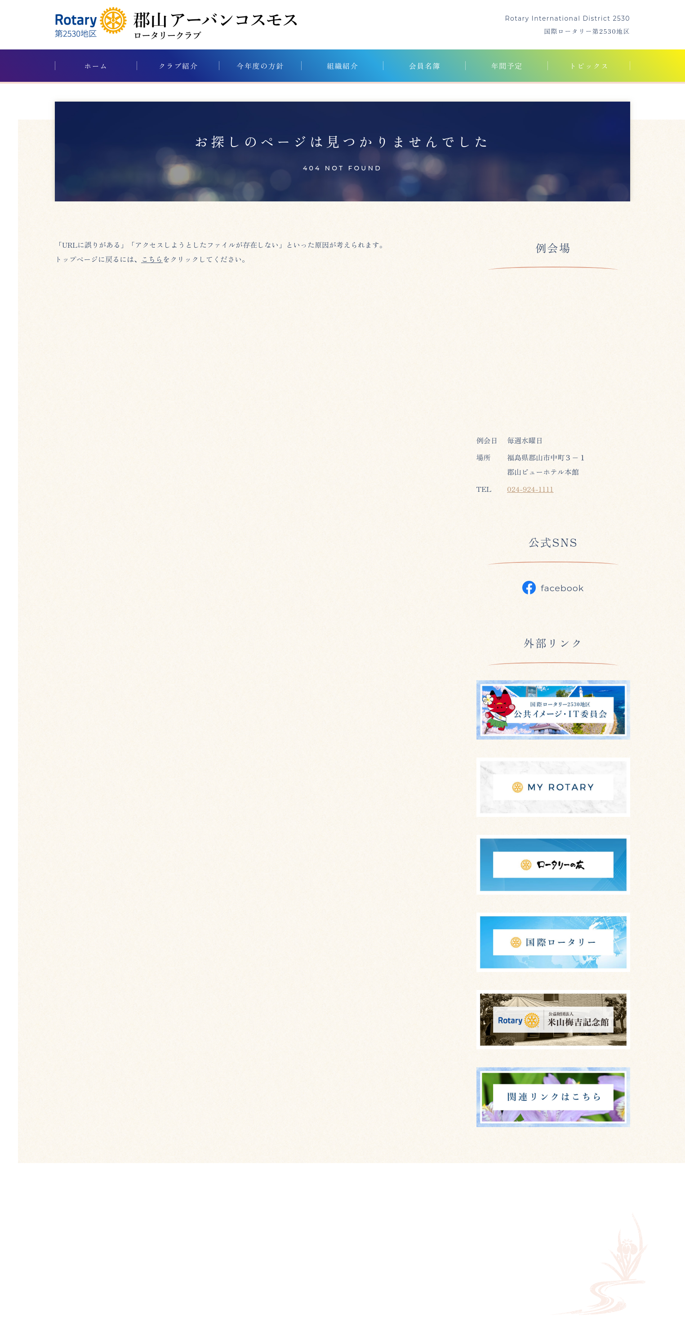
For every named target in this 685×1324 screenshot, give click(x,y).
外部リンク (434, 1239)
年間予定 (507, 65)
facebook (553, 587)
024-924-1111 (530, 488)
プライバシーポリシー (511, 1239)
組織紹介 (342, 65)
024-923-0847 (98, 1271)
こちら (152, 259)
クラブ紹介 (178, 65)
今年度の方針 (260, 65)
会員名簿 (424, 65)
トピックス (589, 65)
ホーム (96, 65)
